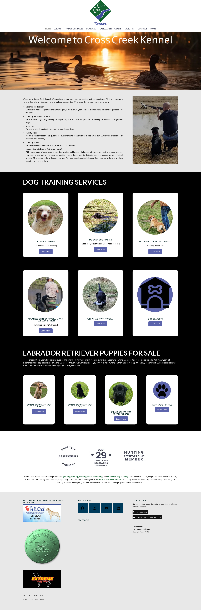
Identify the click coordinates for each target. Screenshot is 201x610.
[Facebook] (82, 508)
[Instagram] (94, 508)
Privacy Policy (38, 595)
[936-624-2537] (140, 512)
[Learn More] (46, 251)
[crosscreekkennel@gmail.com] (147, 517)
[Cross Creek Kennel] (100, 13)
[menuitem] (48, 29)
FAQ (29, 595)
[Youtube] (106, 508)
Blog (24, 595)
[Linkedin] (118, 508)
